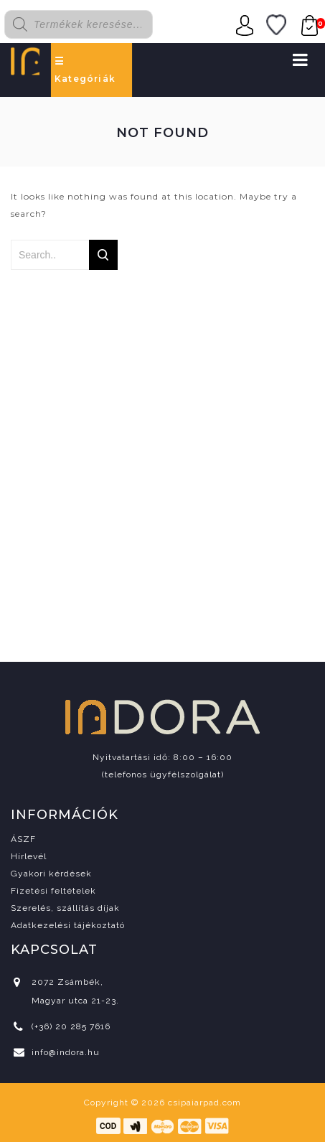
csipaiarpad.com (204, 1102)
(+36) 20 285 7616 (71, 1026)
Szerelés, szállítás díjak (65, 908)
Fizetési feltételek (53, 891)
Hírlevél (29, 856)
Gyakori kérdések (51, 874)
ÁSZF (23, 839)
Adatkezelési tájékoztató (68, 925)
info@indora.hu (66, 1052)
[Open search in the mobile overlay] (86, 24)
